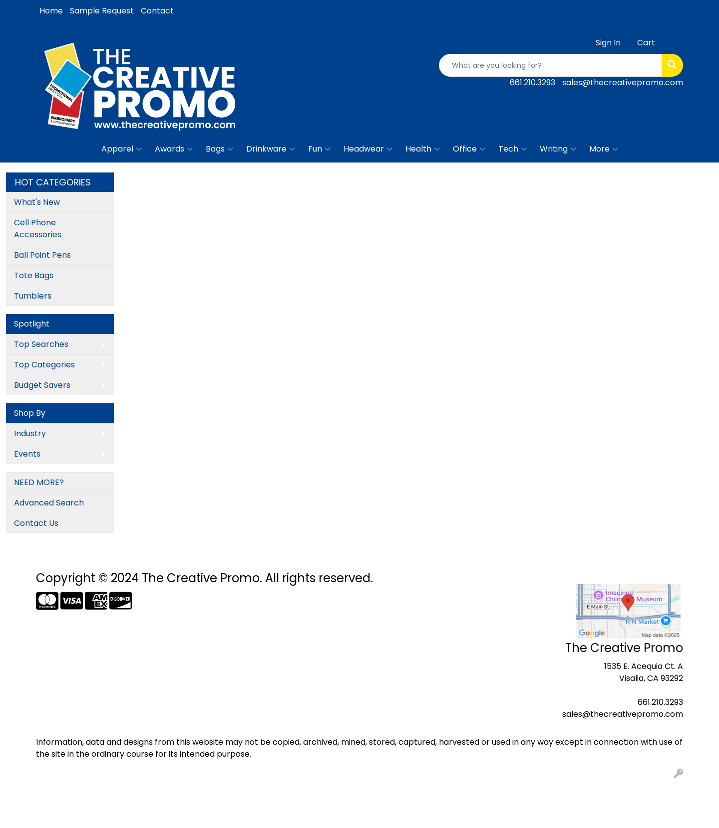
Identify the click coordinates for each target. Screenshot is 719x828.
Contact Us (36, 523)
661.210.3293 (532, 82)
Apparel (121, 149)
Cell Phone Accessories (37, 228)
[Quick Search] (550, 65)
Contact (157, 10)
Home (51, 10)
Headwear (368, 149)
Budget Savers (42, 385)
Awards (174, 149)
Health (422, 149)
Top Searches (41, 344)
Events (27, 454)
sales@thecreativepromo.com (622, 82)
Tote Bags (33, 275)
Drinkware (270, 149)
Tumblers (32, 296)
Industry (30, 433)
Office (469, 149)
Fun (319, 149)
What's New (37, 202)
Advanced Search (49, 502)
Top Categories (44, 364)
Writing (558, 149)
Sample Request (102, 10)
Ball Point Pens (42, 255)
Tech (512, 149)
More (603, 149)
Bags (219, 149)
